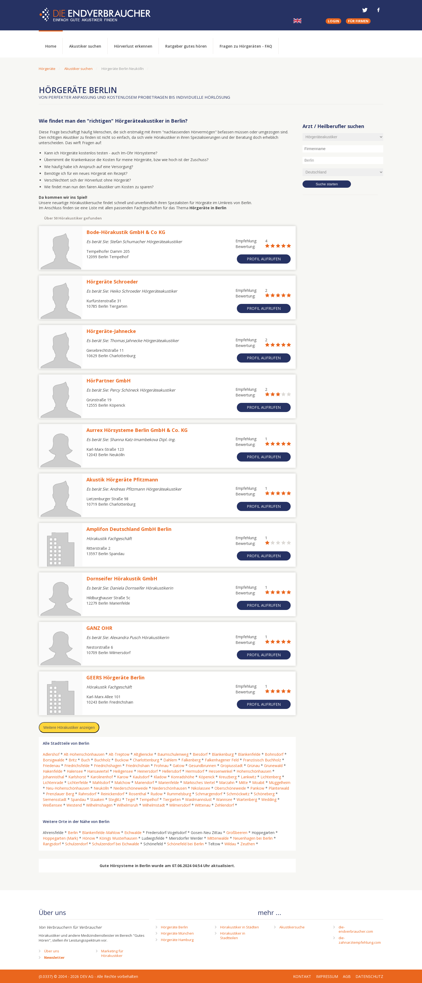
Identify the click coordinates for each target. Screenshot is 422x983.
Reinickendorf (112, 793)
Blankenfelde (249, 754)
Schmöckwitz (238, 793)
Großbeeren (236, 832)
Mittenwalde (218, 838)
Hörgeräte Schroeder (112, 281)
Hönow (88, 838)
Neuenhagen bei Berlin (253, 838)
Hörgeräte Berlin (174, 927)
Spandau (78, 799)
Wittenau (202, 805)
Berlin (73, 832)
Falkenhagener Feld (222, 759)
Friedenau (51, 765)
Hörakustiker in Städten (239, 927)
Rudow (156, 793)
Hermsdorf (194, 771)
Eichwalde (133, 832)
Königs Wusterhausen (118, 838)
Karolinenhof (101, 776)
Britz (73, 759)
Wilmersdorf (180, 805)
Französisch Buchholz (262, 759)
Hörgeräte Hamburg (177, 939)
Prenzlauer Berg (60, 793)
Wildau (230, 843)
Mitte (243, 782)
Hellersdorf (171, 771)
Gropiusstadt (231, 765)
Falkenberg (191, 759)
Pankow (257, 788)
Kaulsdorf (141, 776)
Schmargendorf (208, 793)
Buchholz (102, 759)
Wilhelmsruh (127, 805)
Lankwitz (248, 776)
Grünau (253, 765)
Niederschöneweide (130, 788)
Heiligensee (123, 771)
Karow (122, 776)
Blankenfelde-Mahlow (101, 832)
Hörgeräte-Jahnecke (111, 331)
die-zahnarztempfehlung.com (360, 940)
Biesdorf (200, 754)
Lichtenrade (53, 782)
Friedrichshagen (107, 765)
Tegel (130, 799)
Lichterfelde (78, 782)
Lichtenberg (271, 776)
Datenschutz (369, 976)
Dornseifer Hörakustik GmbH (121, 578)
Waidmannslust (198, 799)
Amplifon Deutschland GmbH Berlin (128, 529)
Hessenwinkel (220, 771)
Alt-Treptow (119, 754)
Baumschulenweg (172, 754)
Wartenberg (247, 799)
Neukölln (101, 788)
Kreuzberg (228, 776)
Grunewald (273, 765)
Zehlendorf (224, 805)
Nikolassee (200, 788)
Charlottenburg (146, 759)
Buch (85, 759)
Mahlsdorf (101, 782)
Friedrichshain (138, 765)
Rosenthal (137, 793)
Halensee (75, 771)
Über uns (51, 951)
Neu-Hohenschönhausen (67, 788)
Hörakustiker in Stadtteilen (232, 935)
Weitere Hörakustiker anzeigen (69, 727)
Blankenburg (223, 754)
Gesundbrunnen (202, 765)
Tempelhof (149, 799)
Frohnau (161, 765)
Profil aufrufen (264, 258)
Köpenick (206, 776)
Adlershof (51, 754)
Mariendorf (144, 782)
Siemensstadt (54, 799)
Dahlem (170, 759)
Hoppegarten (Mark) (60, 838)
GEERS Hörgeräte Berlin (115, 677)
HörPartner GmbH (108, 380)
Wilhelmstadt (153, 805)
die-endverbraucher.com (356, 929)
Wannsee (224, 799)
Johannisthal (53, 776)
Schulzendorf (76, 843)
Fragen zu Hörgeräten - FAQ (246, 46)
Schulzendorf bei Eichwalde (115, 843)
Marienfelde (168, 782)
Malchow (122, 782)
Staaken (97, 799)
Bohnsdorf (274, 754)
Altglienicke (143, 754)
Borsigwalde (53, 759)
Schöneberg (264, 793)
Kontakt (302, 976)
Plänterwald (279, 788)
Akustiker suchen (85, 46)
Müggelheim (279, 782)
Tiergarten (172, 799)
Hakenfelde (52, 771)
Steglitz (114, 799)
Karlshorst (77, 776)
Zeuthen (247, 843)
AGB (347, 976)
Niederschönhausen (169, 788)
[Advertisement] (343, 286)
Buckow (122, 759)
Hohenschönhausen (254, 771)
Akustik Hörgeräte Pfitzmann (122, 479)
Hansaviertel (98, 771)
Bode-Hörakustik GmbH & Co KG (125, 232)
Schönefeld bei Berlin (185, 843)
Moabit (258, 782)
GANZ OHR (99, 628)
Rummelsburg (179, 793)
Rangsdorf (52, 843)
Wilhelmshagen (99, 805)
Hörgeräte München (177, 933)
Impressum (327, 976)
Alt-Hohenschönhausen (84, 754)
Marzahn (226, 782)
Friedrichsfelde (77, 765)
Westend (74, 805)
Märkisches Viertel (199, 782)
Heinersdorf (147, 771)
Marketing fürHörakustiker (112, 953)
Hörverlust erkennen (133, 46)
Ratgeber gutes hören (186, 46)
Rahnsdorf (87, 793)
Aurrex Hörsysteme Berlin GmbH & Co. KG (137, 430)
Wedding (268, 799)
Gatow (178, 765)
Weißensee (52, 805)
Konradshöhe (182, 776)
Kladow (160, 776)
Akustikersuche (292, 927)
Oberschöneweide (230, 788)
